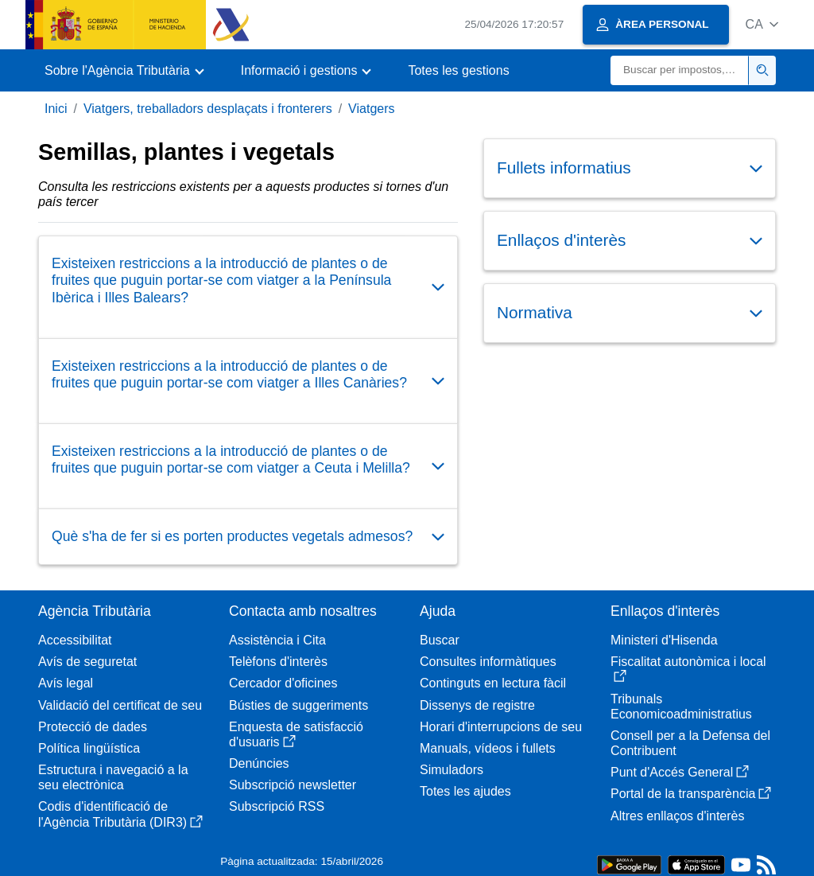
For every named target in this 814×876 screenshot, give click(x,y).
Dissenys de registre (477, 705)
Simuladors (451, 770)
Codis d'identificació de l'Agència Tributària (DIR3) (120, 814)
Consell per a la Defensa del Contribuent (690, 743)
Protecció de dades (92, 727)
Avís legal (65, 683)
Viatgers (371, 108)
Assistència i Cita (277, 640)
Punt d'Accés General (679, 772)
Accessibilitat (74, 640)
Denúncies (259, 763)
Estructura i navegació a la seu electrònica (113, 777)
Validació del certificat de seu (120, 705)
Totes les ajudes (465, 791)
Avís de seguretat (87, 661)
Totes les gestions (458, 70)
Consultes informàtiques (488, 661)
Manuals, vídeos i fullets (488, 748)
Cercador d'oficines (283, 683)
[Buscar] (679, 70)
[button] (762, 24)
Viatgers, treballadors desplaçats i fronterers (207, 108)
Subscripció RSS (276, 806)
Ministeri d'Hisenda (664, 640)
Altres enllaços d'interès (677, 816)
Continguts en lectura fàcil (493, 683)
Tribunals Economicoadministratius (681, 706)
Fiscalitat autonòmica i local (688, 669)
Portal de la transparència (690, 793)
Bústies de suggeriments (298, 705)
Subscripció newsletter (292, 785)
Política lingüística (89, 748)
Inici (56, 108)
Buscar (439, 640)
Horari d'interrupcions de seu (501, 727)
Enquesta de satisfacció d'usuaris (296, 734)
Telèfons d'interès (278, 661)
